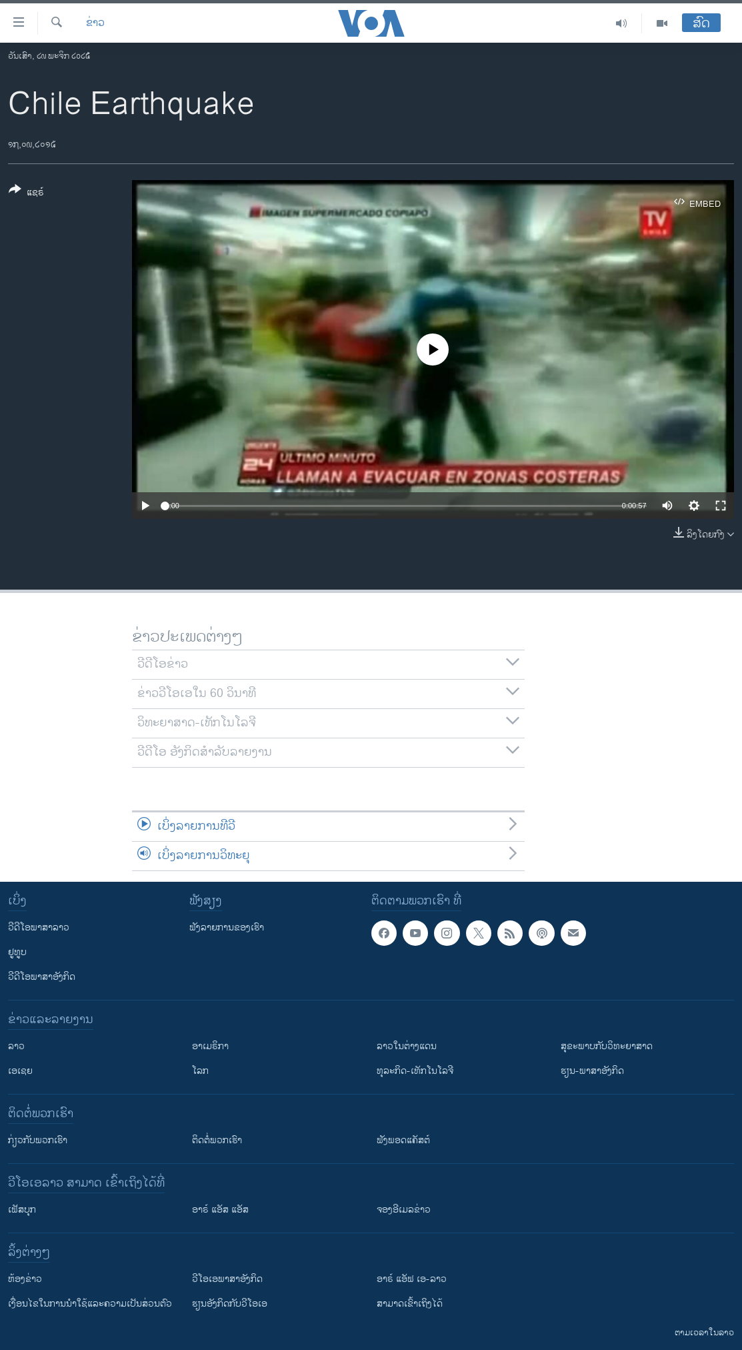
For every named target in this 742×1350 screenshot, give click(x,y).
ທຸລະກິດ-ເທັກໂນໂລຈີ (415, 1071)
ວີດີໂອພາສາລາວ (38, 927)
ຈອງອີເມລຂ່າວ (404, 1210)
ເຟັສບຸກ (22, 1210)
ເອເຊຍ (20, 1071)
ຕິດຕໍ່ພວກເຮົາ (217, 1140)
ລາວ (16, 1046)
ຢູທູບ (17, 952)
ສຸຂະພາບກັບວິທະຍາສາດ (607, 1046)
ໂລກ (200, 1071)
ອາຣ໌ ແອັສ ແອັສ (220, 1210)
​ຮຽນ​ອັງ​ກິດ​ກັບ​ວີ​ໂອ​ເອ (229, 1304)
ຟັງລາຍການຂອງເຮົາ (226, 927)
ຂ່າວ (95, 23)
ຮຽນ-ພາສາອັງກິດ (592, 1071)
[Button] (26, 193)
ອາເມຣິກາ (210, 1046)
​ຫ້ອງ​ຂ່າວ (25, 1279)
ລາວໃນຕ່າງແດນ (407, 1046)
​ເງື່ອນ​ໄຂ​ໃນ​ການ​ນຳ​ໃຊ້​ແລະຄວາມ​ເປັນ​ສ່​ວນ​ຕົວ (90, 1304)
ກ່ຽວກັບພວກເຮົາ (37, 1140)
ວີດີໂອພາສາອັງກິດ (41, 977)
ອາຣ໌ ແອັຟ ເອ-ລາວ (412, 1279)
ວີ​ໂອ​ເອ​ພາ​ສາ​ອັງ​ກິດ (227, 1279)
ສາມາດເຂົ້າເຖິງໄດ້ (410, 1304)
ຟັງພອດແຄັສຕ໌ (403, 1140)
